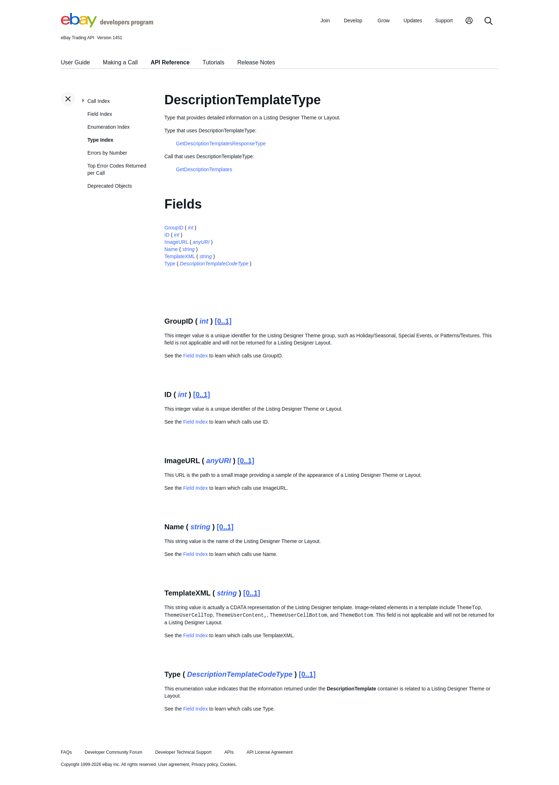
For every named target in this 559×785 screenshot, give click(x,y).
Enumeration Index (108, 127)
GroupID (173, 228)
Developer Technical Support (183, 752)
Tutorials (213, 62)
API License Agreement (269, 752)
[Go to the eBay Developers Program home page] (107, 25)
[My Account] (469, 21)
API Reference (170, 62)
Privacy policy (205, 764)
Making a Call (120, 62)
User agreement (173, 764)
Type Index (100, 140)
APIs (229, 752)
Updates (413, 20)
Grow (384, 20)
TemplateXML (179, 256)
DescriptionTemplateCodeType (214, 263)
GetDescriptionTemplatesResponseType (221, 143)
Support (444, 20)
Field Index (99, 114)
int (190, 228)
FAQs (66, 752)
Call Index (98, 101)
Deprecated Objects (109, 186)
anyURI (201, 242)
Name (171, 249)
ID (166, 235)
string (188, 249)
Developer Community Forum (113, 752)
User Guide (75, 62)
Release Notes (256, 62)
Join (325, 20)
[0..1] (223, 321)
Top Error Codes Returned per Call (116, 169)
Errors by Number (107, 153)
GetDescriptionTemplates (204, 169)
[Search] (488, 21)
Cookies (228, 764)
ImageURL (176, 242)
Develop (353, 20)
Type (169, 263)
